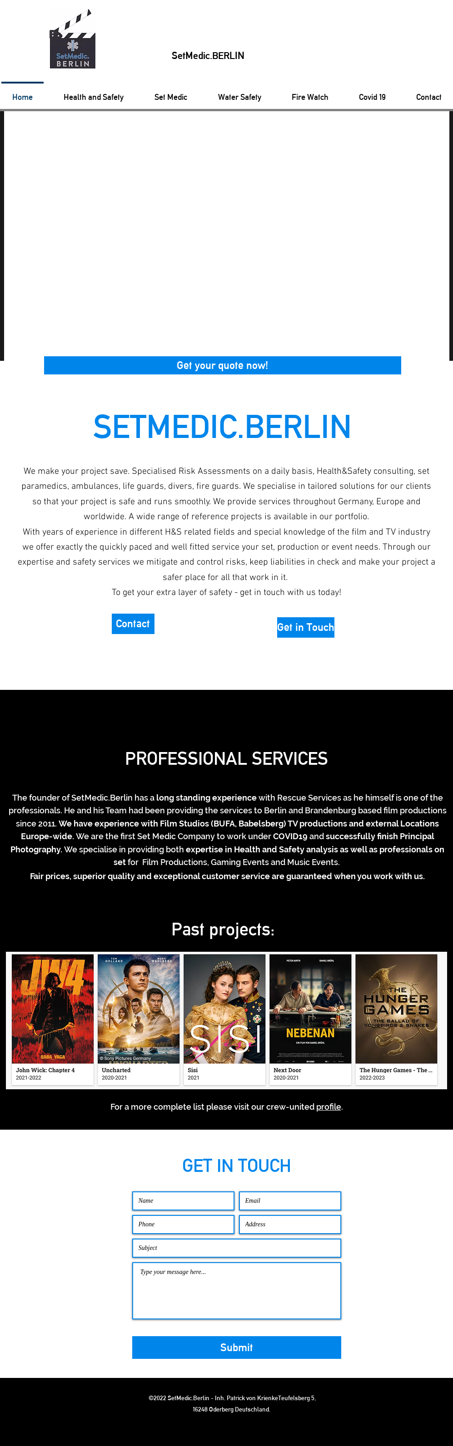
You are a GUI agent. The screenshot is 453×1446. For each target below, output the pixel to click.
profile (328, 1107)
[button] (222, 365)
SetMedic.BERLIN (208, 55)
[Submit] (236, 1347)
